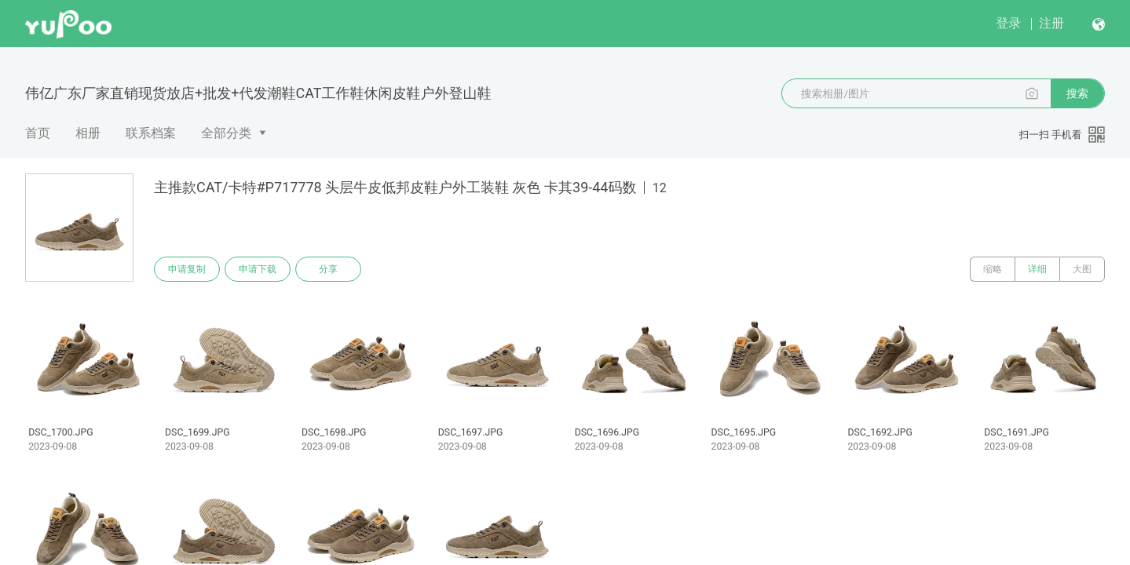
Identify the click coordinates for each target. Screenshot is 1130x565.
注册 (1051, 23)
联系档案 (151, 133)
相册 (88, 133)
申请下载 (257, 269)
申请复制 (187, 269)
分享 (328, 269)
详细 (1037, 269)
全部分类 (226, 133)
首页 (37, 133)
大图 (1082, 269)
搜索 (1077, 93)
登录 (1008, 23)
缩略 (992, 269)
